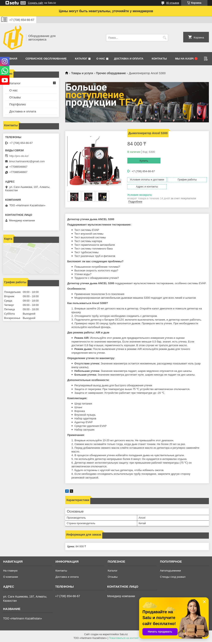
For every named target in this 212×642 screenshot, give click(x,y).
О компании (10, 576)
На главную (10, 570)
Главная (10, 58)
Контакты (159, 58)
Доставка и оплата (128, 58)
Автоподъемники (170, 570)
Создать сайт (35, 2)
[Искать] (164, 37)
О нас (100, 58)
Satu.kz (123, 634)
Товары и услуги (82, 73)
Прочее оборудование (111, 73)
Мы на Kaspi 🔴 (186, 58)
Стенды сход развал (173, 576)
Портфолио (17, 104)
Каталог (81, 58)
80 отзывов (172, 2)
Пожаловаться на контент (124, 638)
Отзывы (15, 97)
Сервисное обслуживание (46, 58)
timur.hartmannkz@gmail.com (27, 161)
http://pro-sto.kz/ (19, 156)
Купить (144, 160)
